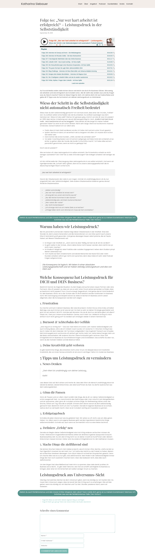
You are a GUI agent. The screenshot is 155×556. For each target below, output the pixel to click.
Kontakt (129, 4)
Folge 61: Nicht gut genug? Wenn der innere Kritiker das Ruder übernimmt (66, 502)
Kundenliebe (113, 4)
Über (86, 4)
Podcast (102, 4)
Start (80, 4)
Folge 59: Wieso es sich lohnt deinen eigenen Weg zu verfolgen (63, 500)
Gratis (122, 4)
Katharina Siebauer (34, 4)
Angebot (93, 4)
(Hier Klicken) (77, 218)
